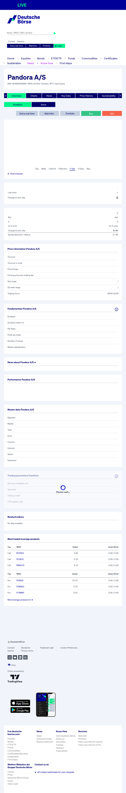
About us (60, 738)
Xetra (43, 104)
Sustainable (14, 63)
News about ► (22, 362)
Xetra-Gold (13, 783)
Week (43, 168)
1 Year (72, 168)
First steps (66, 63)
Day (37, 168)
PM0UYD (20, 565)
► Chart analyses (15, 173)
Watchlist (33, 46)
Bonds (41, 58)
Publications (61, 750)
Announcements (44, 738)
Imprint (11, 650)
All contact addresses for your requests (54, 772)
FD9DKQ (20, 586)
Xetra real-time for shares (90, 741)
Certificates (110, 58)
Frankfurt (17, 104)
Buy (91, 113)
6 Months (63, 168)
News (30, 63)
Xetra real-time (16, 46)
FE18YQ (20, 559)
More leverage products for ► (20, 599)
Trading (59, 745)
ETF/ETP (56, 58)
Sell (112, 113)
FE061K (19, 580)
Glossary (60, 748)
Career (11, 771)
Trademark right (47, 647)
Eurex (10, 780)
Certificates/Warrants (18, 753)
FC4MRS (20, 592)
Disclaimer (25, 647)
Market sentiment (45, 741)
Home (10, 58)
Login (58, 46)
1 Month (52, 168)
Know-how (47, 63)
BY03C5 (20, 553)
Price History (86, 95)
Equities (26, 58)
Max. (89, 168)
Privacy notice (27, 650)
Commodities (89, 58)
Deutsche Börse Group (18, 777)
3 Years (81, 168)
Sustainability (109, 95)
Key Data (66, 95)
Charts (34, 95)
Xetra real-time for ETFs (89, 745)
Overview (16, 95)
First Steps (13, 759)
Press (10, 774)
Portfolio (47, 46)
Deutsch (20, 41)
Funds (71, 58)
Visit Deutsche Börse (65, 735)
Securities (60, 741)
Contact (11, 41)
